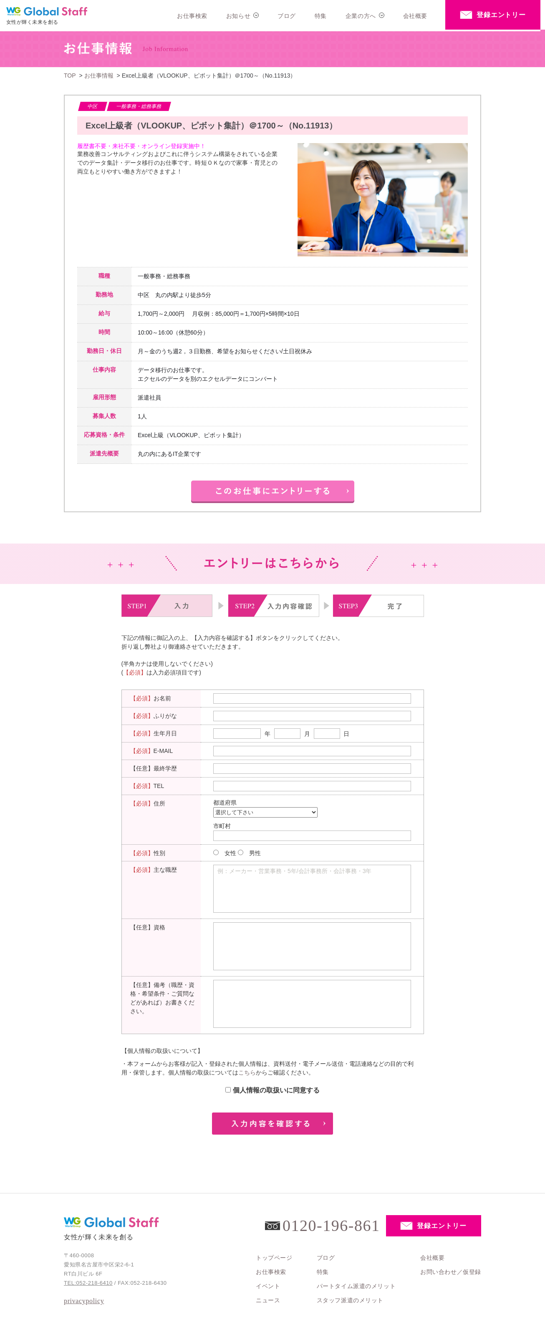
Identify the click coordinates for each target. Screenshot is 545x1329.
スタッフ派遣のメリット (350, 1300)
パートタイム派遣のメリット (356, 1286)
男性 (255, 853)
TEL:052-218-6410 (88, 1283)
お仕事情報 (99, 75)
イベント (268, 1286)
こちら (247, 1072)
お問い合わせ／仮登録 (450, 1272)
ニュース (268, 1300)
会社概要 (415, 16)
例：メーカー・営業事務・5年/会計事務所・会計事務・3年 (294, 871)
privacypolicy (84, 1300)
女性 (230, 853)
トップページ (274, 1257)
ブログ (287, 16)
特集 (321, 16)
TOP (70, 75)
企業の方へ (361, 16)
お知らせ (238, 16)
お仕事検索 (192, 16)
